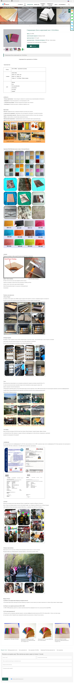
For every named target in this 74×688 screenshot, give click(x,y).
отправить (5, 682)
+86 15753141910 (16, 1)
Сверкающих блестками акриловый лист (48, 653)
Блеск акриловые (60, 653)
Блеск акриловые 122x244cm (34, 653)
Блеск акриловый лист (51, 25)
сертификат (62, 4)
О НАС (25, 4)
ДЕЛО (56, 4)
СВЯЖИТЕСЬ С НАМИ (50, 4)
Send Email (33, 45)
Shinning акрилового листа (12, 653)
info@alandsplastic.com (6, 1)
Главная (31, 25)
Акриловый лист (43, 25)
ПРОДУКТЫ (30, 4)
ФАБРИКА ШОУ (42, 4)
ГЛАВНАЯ (20, 4)
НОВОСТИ (36, 4)
